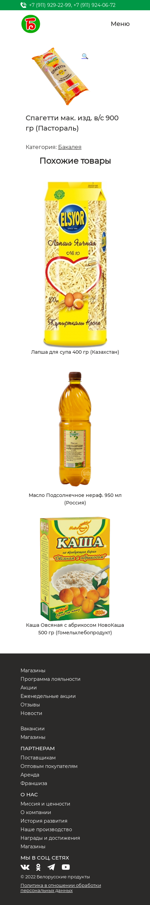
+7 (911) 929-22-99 (50, 5)
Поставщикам (38, 758)
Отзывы (30, 705)
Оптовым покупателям (49, 766)
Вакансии (33, 729)
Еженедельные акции (48, 696)
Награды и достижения (50, 838)
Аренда (30, 775)
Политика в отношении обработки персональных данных (61, 887)
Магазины (33, 670)
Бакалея (70, 147)
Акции (29, 688)
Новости (31, 713)
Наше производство (46, 829)
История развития (44, 821)
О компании (36, 812)
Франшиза (34, 783)
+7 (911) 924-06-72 (94, 5)
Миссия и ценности (45, 804)
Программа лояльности (51, 679)
